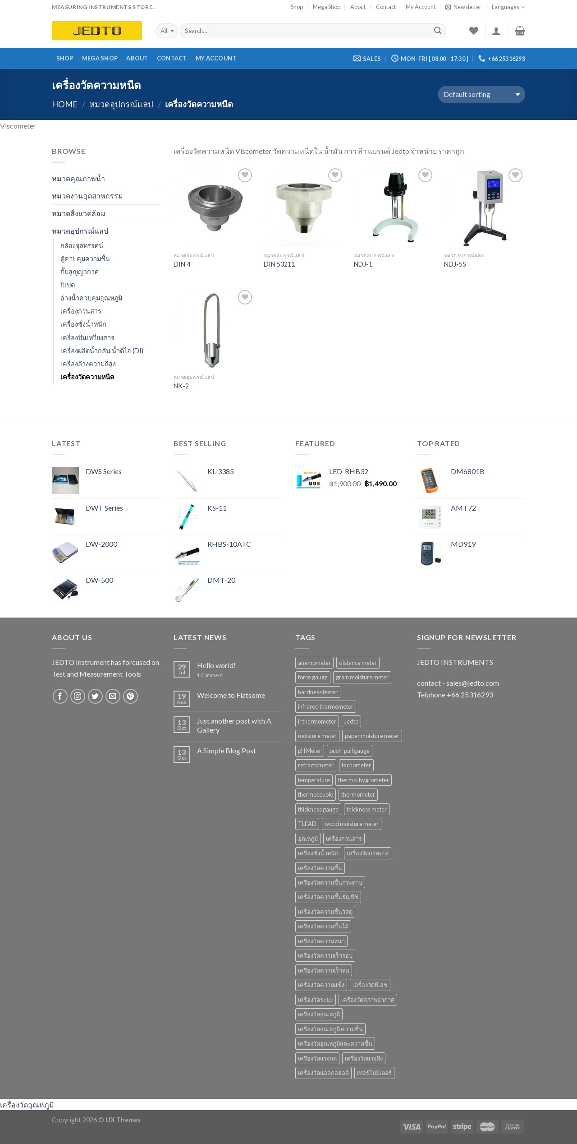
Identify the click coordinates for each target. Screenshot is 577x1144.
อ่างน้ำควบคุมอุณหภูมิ (91, 298)
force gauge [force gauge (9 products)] (313, 677)
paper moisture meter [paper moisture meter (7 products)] (372, 735)
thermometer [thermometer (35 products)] (358, 794)
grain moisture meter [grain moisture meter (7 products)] (362, 677)
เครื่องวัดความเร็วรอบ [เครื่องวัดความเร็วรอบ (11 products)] (325, 955)
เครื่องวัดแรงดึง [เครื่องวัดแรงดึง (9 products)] (364, 1058)
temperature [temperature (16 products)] (314, 780)
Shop (297, 6)
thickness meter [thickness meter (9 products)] (367, 809)
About (358, 6)
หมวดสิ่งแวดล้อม (78, 213)
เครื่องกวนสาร (80, 311)
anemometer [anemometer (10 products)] (314, 662)
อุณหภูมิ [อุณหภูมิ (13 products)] (308, 838)
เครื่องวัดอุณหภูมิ (27, 1104)
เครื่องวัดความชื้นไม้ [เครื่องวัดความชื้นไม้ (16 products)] (323, 926)
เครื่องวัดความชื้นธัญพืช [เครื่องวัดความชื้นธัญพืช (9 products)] (328, 896)
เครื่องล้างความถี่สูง (88, 364)
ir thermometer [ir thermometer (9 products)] (317, 721)
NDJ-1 (363, 264)
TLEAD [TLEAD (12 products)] (307, 823)
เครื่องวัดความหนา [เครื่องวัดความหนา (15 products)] (321, 941)
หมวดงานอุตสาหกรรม (87, 195)
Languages (508, 7)
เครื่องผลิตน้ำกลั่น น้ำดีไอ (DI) (101, 351)
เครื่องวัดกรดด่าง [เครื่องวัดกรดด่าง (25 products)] (368, 853)
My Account (420, 6)
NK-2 (181, 386)
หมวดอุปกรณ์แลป (121, 104)
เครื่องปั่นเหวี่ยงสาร (87, 337)
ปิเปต (67, 285)
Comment (210, 675)
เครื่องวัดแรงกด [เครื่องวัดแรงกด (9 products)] (317, 1058)
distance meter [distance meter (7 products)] (358, 662)
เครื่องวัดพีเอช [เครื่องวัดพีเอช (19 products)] (370, 984)
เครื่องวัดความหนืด (87, 377)
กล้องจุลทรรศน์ (81, 245)
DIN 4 (182, 264)
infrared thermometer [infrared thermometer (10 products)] (325, 706)
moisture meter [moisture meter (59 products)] (317, 735)
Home (65, 104)
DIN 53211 (279, 264)
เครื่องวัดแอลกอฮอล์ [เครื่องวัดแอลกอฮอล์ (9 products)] (323, 1072)
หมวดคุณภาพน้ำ (78, 178)
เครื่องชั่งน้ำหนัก (83, 324)
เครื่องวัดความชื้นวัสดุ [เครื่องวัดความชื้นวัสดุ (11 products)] (325, 911)
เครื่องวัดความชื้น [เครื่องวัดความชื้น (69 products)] (320, 868)
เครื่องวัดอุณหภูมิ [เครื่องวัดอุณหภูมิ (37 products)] (319, 1014)
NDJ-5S (455, 264)
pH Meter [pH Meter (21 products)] (309, 750)
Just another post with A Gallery (234, 724)
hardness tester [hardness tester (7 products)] (318, 692)
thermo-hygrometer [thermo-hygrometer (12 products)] (363, 780)
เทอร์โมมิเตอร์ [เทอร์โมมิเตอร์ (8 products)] (374, 1072)
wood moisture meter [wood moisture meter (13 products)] (352, 823)
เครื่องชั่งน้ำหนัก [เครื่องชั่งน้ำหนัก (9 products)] (318, 853)
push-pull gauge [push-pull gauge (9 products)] (350, 750)
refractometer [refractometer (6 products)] (316, 765)
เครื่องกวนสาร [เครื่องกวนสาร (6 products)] (344, 838)
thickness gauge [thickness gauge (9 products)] (318, 809)
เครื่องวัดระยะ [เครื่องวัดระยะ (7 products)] (315, 999)
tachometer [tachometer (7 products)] (356, 765)
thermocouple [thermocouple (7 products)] (315, 794)
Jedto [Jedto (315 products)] (351, 721)
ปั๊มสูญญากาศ (79, 272)
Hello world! (216, 665)
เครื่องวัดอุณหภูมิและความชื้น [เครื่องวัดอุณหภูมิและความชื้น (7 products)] (335, 1043)
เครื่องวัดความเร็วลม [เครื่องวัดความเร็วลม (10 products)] (323, 970)
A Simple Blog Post (226, 750)
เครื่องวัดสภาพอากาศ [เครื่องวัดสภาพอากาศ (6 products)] (367, 999)
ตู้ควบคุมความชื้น (85, 259)
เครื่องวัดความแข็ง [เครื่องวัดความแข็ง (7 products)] (321, 984)
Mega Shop (326, 6)
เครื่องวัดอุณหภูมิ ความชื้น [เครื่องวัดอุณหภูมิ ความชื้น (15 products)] (330, 1029)
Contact (386, 6)
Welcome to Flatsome (231, 695)
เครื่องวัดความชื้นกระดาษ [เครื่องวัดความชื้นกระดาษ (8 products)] (330, 882)
